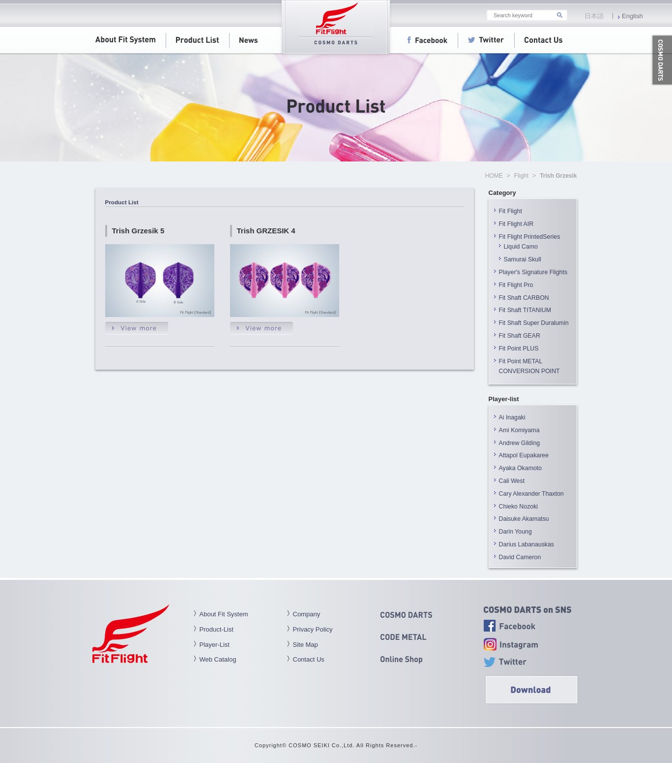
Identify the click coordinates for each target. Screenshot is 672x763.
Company (307, 614)
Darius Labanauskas (527, 544)
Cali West (512, 480)
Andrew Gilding (519, 443)
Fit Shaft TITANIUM (525, 310)
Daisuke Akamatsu (524, 518)
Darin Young (515, 531)
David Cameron (520, 557)
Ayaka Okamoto (520, 468)
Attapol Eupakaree (524, 455)
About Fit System (224, 614)
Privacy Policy (313, 629)
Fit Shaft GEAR (519, 335)
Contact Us (308, 659)
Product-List (217, 629)
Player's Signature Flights (533, 272)
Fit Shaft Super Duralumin (534, 322)
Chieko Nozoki (518, 506)
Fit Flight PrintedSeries (529, 236)
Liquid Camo (521, 246)
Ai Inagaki (512, 417)
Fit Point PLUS (519, 348)
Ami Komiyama (519, 430)
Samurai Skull (522, 259)
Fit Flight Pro (519, 285)
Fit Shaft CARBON (524, 297)
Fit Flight (510, 211)
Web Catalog (218, 659)
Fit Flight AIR (516, 224)
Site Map (305, 644)
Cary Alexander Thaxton (531, 493)
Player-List (215, 644)
